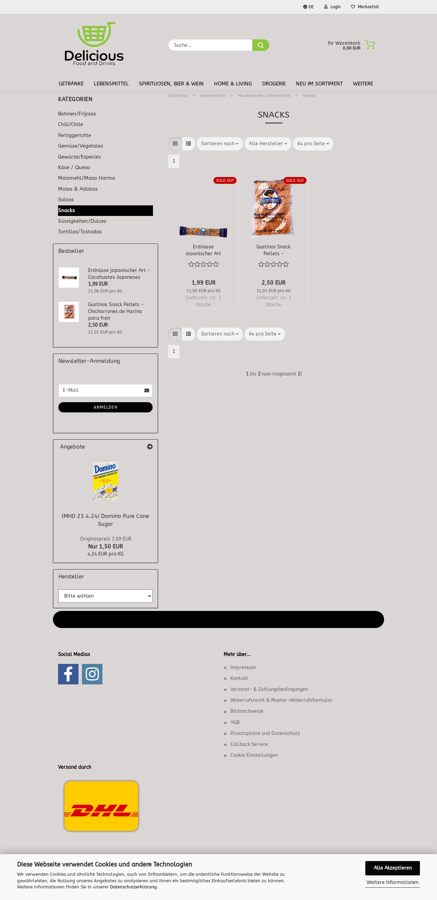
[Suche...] (260, 45)
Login (332, 6)
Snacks (66, 210)
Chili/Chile (70, 124)
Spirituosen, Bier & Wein (171, 84)
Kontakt (239, 678)
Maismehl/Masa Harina (86, 178)
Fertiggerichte (74, 135)
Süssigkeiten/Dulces (82, 221)
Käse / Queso (74, 167)
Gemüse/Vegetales (80, 146)
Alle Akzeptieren (393, 868)
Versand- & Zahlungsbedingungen (269, 689)
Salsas (66, 199)
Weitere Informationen (393, 882)
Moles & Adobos (78, 189)
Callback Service (249, 744)
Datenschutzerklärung (133, 886)
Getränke (71, 84)
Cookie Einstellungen (254, 755)
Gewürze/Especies (79, 157)
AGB (235, 722)
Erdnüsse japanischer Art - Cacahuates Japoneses (203, 250)
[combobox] (220, 144)
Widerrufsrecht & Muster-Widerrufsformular (281, 700)
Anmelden (105, 407)
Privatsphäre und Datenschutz (265, 733)
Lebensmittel (111, 84)
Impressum (243, 667)
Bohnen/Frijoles (77, 114)
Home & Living (233, 84)
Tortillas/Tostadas (80, 232)
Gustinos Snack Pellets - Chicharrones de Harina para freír (273, 250)
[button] (175, 144)
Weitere (363, 84)
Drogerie (274, 84)
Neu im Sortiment (319, 84)
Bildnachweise (247, 711)
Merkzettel (365, 6)
